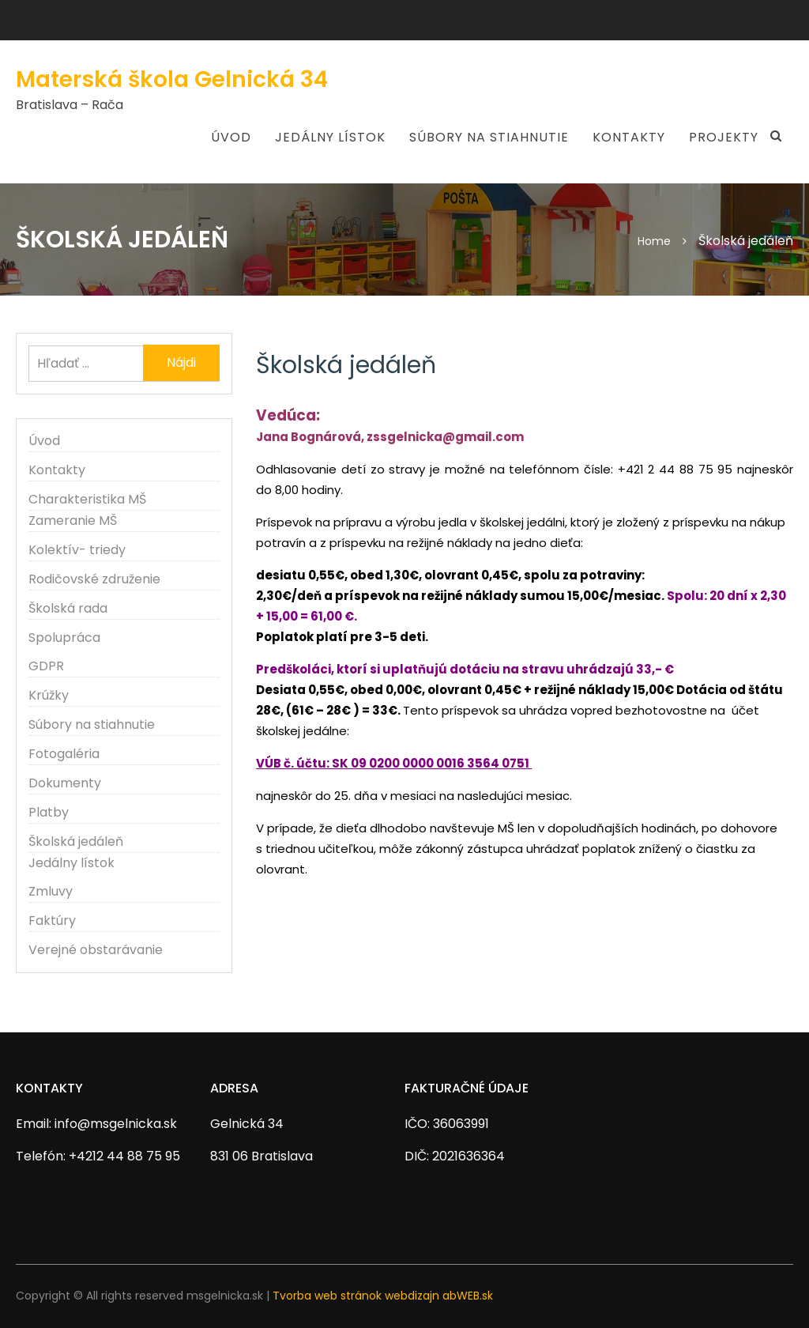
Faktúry (52, 920)
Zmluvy (50, 891)
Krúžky (48, 695)
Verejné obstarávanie (95, 950)
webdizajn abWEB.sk (439, 1295)
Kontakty (629, 137)
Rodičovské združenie (94, 579)
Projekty (723, 137)
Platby (48, 812)
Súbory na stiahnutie (489, 137)
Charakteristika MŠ (87, 499)
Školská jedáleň (75, 841)
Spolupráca (64, 637)
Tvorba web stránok (327, 1295)
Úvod (231, 137)
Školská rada (67, 608)
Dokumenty (64, 783)
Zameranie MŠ (72, 520)
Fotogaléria (64, 754)
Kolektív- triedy (77, 550)
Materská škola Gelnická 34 (172, 79)
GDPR (46, 666)
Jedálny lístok (330, 137)
